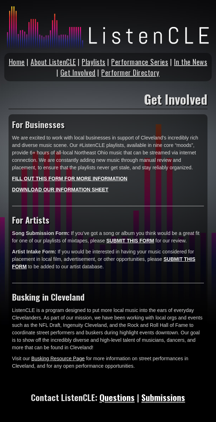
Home (17, 61)
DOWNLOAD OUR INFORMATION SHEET (60, 189)
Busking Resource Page (58, 358)
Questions (117, 397)
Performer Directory (130, 72)
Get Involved (78, 72)
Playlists (94, 61)
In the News (190, 61)
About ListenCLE (53, 61)
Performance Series (139, 61)
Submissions (163, 397)
